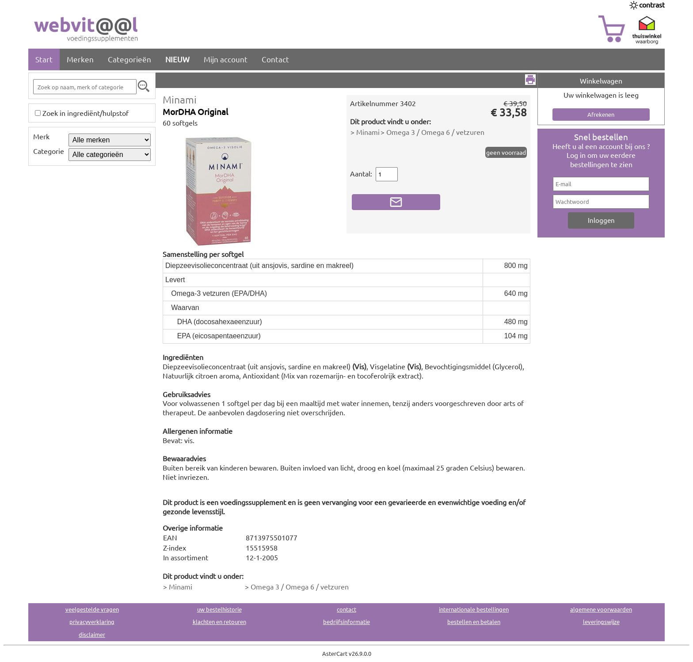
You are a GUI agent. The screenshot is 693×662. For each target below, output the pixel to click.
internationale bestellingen (474, 609)
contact (346, 609)
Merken (80, 59)
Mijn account (226, 59)
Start (44, 59)
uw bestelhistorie (219, 609)
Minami (180, 99)
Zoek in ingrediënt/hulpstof (85, 112)
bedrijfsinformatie (346, 621)
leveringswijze (601, 621)
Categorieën (129, 59)
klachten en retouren (219, 621)
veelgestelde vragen (92, 609)
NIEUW (177, 59)
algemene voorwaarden (601, 609)
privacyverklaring (91, 621)
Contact (275, 59)
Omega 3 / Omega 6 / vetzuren (435, 131)
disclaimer (92, 634)
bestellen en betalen (473, 621)
